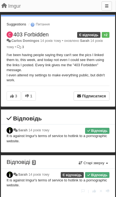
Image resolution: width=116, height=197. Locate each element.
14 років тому (38, 130)
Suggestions (16, 24)
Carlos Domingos (25, 41)
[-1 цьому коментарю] (107, 191)
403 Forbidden (31, 34)
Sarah (84, 41)
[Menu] (107, 6)
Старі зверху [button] (93, 163)
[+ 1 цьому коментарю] (94, 191)
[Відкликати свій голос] (101, 191)
